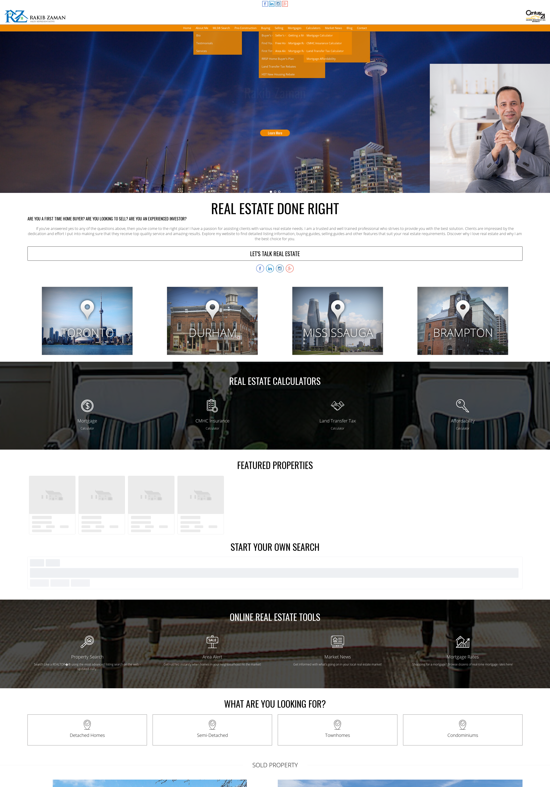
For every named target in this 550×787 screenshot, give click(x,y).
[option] (275, 112)
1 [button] (271, 192)
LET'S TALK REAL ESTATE (275, 253)
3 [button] (279, 192)
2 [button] (275, 192)
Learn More (275, 133)
